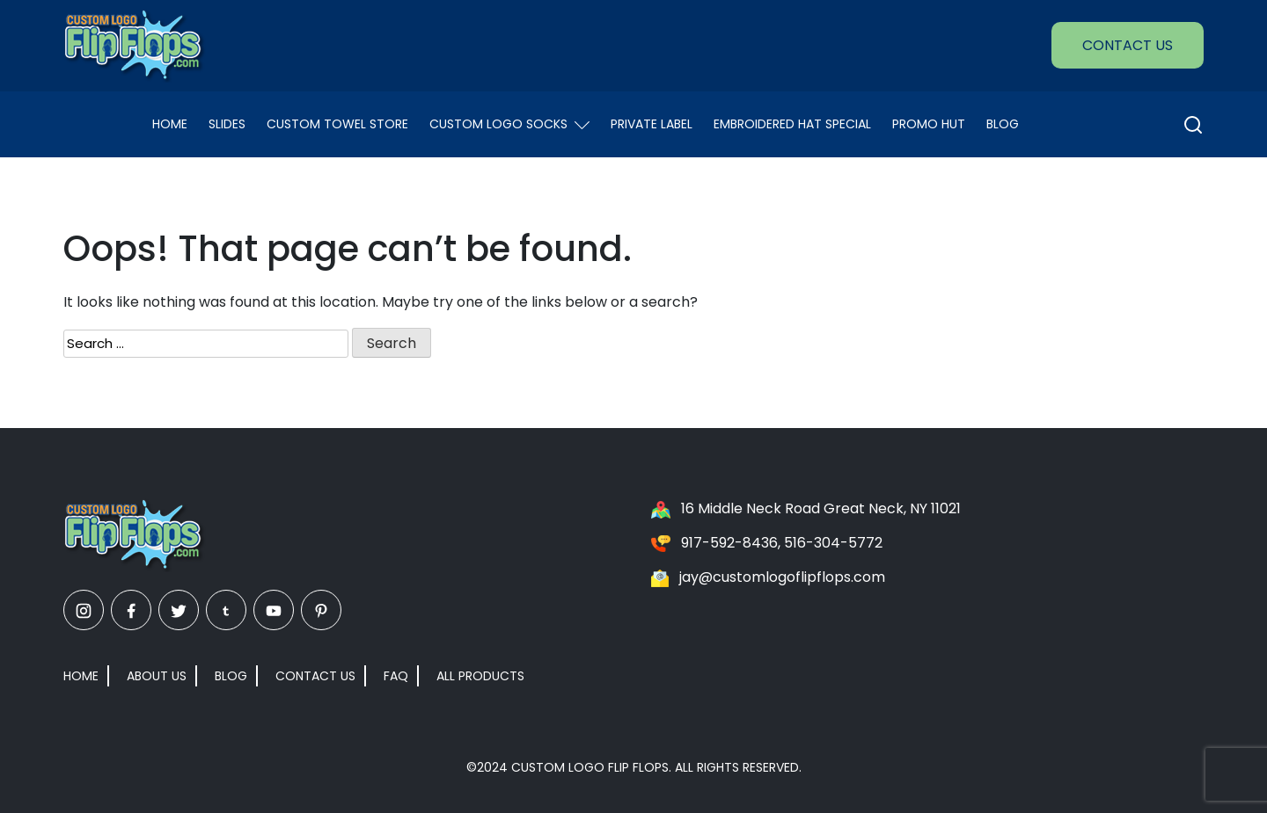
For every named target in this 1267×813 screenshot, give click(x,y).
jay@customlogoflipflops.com (782, 577)
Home (169, 124)
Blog (1002, 124)
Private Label (651, 124)
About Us (157, 676)
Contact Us (1127, 45)
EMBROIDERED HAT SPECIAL (792, 124)
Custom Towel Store (337, 124)
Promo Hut (928, 124)
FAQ (396, 676)
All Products (480, 676)
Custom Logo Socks (509, 124)
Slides (227, 124)
